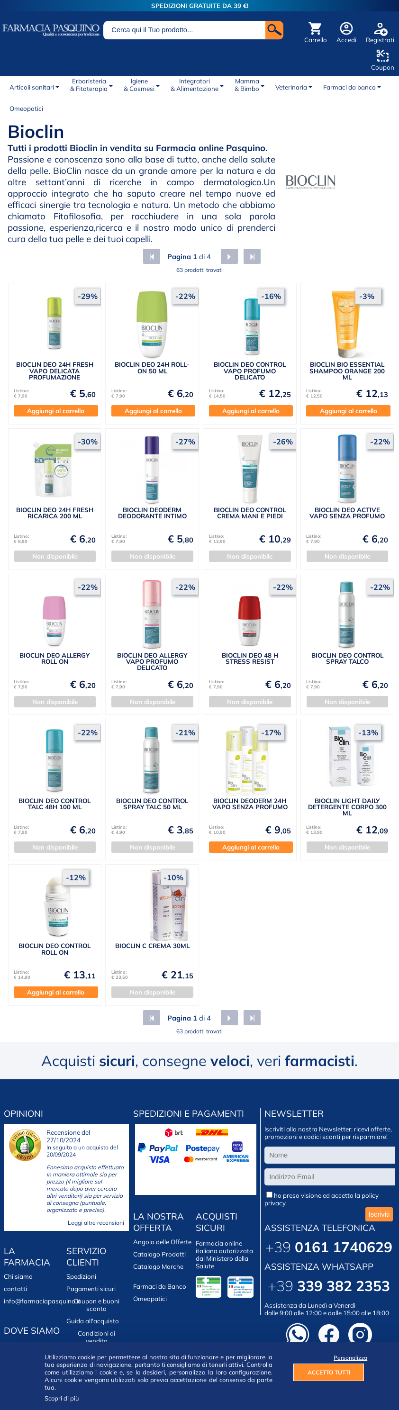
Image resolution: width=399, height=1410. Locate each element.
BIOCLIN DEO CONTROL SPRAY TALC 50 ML (152, 804)
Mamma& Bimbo (247, 84)
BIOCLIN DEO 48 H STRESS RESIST (250, 658)
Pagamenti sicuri (91, 1288)
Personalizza (349, 1357)
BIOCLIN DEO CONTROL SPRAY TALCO (347, 658)
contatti (15, 1288)
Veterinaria (291, 87)
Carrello (315, 40)
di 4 (188, 256)
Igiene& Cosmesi (139, 84)
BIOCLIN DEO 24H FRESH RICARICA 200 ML (54, 513)
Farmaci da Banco (159, 1286)
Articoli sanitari (31, 87)
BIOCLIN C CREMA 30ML (152, 945)
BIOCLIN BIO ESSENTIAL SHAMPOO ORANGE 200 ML (347, 371)
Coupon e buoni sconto (96, 1304)
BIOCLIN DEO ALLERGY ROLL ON (54, 658)
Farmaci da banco (349, 87)
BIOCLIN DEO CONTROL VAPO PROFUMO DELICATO (250, 371)
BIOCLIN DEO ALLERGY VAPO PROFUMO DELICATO (152, 661)
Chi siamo (18, 1276)
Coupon (382, 67)
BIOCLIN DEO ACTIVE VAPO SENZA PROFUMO (347, 513)
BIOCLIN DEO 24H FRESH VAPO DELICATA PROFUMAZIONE (54, 371)
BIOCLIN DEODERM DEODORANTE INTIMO (152, 513)
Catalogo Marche (158, 1266)
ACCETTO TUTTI (329, 1372)
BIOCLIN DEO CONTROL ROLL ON (54, 949)
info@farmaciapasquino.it (42, 1301)
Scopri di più (62, 1398)
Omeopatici (26, 108)
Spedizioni (81, 1276)
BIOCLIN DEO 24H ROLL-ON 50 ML (152, 367)
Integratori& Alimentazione (194, 84)
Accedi (346, 40)
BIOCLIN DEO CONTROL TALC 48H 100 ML (54, 804)
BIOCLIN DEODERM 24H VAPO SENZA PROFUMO (250, 804)
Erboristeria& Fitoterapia (89, 84)
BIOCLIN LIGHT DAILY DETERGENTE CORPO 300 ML (347, 807)
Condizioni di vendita (96, 1337)
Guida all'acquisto (92, 1321)
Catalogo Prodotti (159, 1254)
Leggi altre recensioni (96, 1222)
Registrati (380, 40)
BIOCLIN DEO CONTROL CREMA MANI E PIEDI (250, 513)
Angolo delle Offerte (162, 1242)
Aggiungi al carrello (55, 411)
